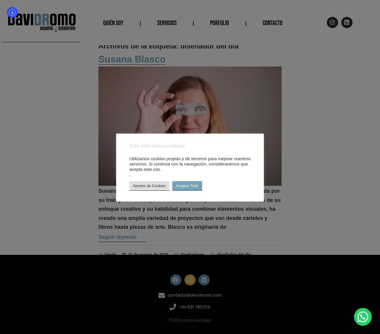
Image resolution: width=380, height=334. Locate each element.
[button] (363, 317)
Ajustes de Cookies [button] (149, 186)
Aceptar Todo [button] (187, 186)
